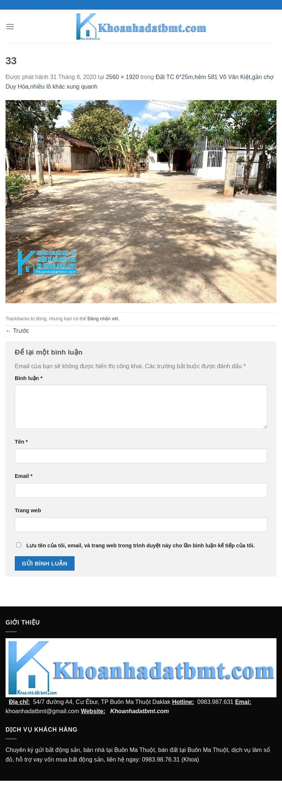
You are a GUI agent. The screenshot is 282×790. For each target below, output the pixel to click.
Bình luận (28, 378)
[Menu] (10, 26)
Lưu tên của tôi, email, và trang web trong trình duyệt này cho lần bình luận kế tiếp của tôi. (140, 545)
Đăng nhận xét (102, 318)
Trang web (28, 510)
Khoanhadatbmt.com (139, 711)
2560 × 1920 (122, 77)
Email (23, 476)
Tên (21, 442)
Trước (17, 331)
